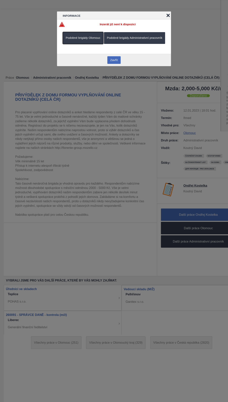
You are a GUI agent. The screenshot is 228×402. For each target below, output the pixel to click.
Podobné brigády (83, 37)
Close (168, 15)
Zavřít (114, 60)
